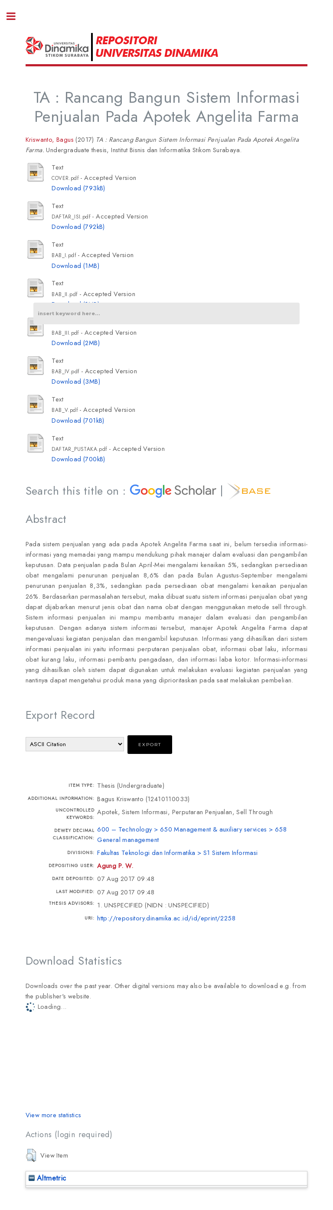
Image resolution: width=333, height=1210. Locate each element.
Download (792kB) (78, 226)
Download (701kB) (78, 420)
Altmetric (47, 1178)
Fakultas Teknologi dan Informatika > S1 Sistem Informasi (177, 852)
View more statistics (54, 1114)
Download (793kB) (78, 187)
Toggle (15, 16)
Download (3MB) (76, 381)
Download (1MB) (75, 265)
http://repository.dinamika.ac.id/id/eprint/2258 (166, 918)
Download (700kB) (78, 458)
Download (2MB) (76, 342)
